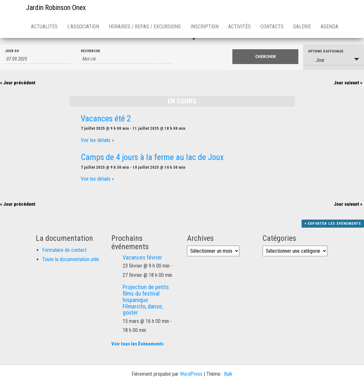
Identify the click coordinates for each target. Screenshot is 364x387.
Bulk (228, 374)
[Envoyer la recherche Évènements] (265, 56)
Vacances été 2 (106, 118)
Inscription (205, 27)
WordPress (191, 374)
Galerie (302, 27)
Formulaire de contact (64, 250)
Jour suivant (348, 83)
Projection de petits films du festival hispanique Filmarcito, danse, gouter (146, 300)
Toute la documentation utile (70, 259)
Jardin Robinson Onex (56, 8)
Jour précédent (17, 83)
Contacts (272, 27)
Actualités (44, 27)
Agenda (329, 27)
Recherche (90, 51)
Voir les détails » (97, 140)
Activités (239, 27)
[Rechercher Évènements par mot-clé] (126, 59)
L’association (83, 27)
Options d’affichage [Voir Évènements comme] (325, 51)
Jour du (12, 51)
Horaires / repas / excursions (145, 27)
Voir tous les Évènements (137, 344)
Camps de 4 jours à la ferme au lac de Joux (152, 157)
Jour (316, 60)
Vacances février (142, 257)
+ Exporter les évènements (332, 224)
